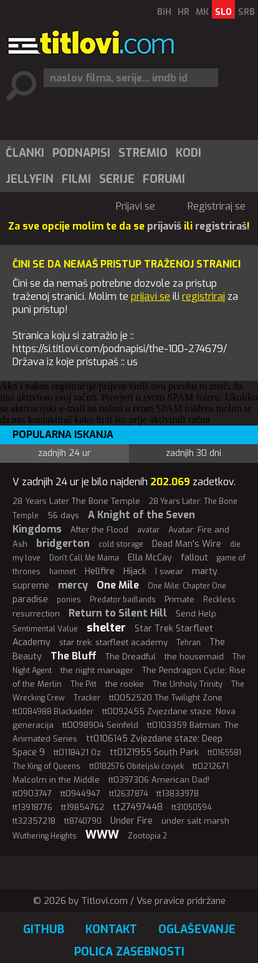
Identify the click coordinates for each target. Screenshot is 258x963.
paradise (30, 599)
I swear (169, 571)
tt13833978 (177, 793)
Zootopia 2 (147, 836)
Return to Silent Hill (118, 613)
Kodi (188, 153)
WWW (102, 834)
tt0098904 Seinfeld (100, 725)
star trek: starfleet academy (113, 642)
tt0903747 (32, 793)
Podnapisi (81, 153)
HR (183, 12)
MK (202, 12)
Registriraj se (217, 206)
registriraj (203, 296)
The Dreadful (130, 656)
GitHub (43, 929)
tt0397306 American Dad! (158, 780)
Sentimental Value (45, 629)
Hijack (134, 571)
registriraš (221, 226)
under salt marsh (195, 821)
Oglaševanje (197, 929)
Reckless (219, 600)
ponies (69, 600)
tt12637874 (128, 794)
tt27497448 (138, 807)
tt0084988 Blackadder (52, 712)
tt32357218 (33, 821)
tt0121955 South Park (154, 752)
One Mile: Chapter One (187, 586)
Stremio (143, 153)
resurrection (36, 613)
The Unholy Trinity (187, 684)
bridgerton (63, 543)
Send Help (196, 613)
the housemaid (194, 656)
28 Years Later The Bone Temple (76, 501)
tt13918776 (32, 807)
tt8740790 (83, 821)
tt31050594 (191, 807)
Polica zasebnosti (129, 951)
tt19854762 (82, 807)
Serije (117, 179)
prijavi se (150, 296)
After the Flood (99, 529)
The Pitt (83, 684)
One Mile (118, 585)
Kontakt (111, 929)
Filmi (76, 179)
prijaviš (164, 226)
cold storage (120, 544)
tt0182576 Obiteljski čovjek (136, 766)
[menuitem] (24, 153)
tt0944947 (80, 793)
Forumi (164, 179)
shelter (106, 627)
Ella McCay (150, 558)
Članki (25, 153)
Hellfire (100, 571)
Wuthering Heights (44, 836)
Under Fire (131, 821)
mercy (73, 585)
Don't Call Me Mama (84, 558)
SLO (223, 12)
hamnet (62, 572)
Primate (179, 599)
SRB (246, 12)
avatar (148, 530)
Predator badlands (123, 600)
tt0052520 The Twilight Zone (165, 697)
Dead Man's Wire (186, 544)
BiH (164, 12)
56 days (63, 515)
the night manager (96, 670)
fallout (194, 558)
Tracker (87, 698)
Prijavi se (135, 206)
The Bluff (73, 656)
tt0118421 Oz (77, 752)
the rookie (124, 684)
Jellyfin (30, 179)
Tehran (188, 643)
